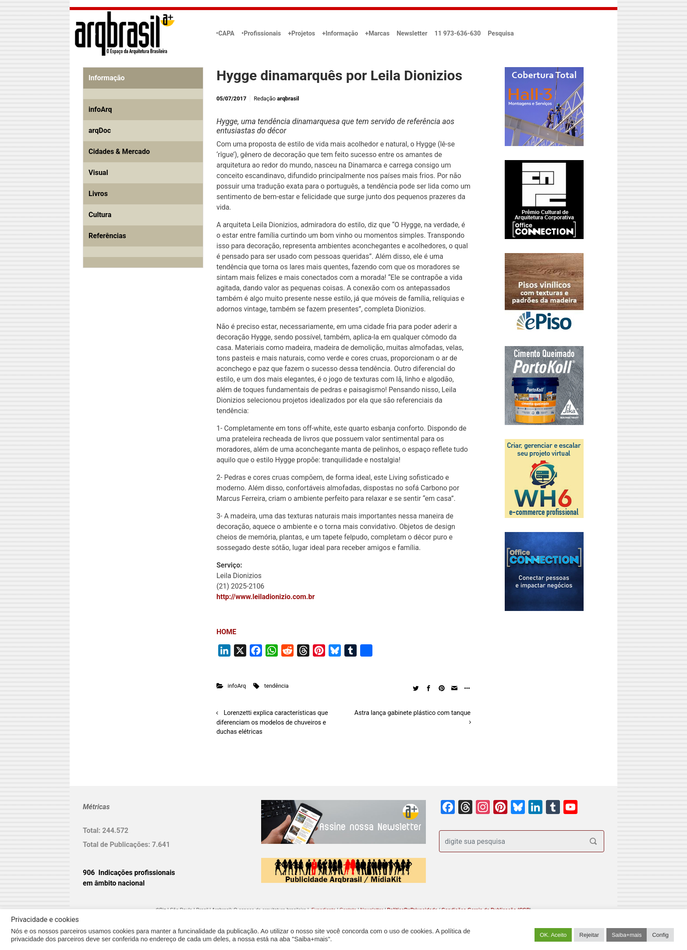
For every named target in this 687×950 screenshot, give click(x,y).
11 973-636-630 (457, 33)
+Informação (340, 33)
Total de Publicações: (117, 844)
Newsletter (412, 33)
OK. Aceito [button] (553, 935)
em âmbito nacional (114, 883)
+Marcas (377, 33)
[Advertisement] (137, 375)
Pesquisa (500, 33)
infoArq (237, 685)
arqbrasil (288, 98)
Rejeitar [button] (589, 935)
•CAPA (225, 33)
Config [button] (660, 935)
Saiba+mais (626, 935)
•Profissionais (261, 33)
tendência (276, 685)
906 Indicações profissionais (129, 872)
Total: (92, 830)
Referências (107, 236)
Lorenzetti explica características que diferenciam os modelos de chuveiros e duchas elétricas (272, 722)
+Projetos (301, 33)
